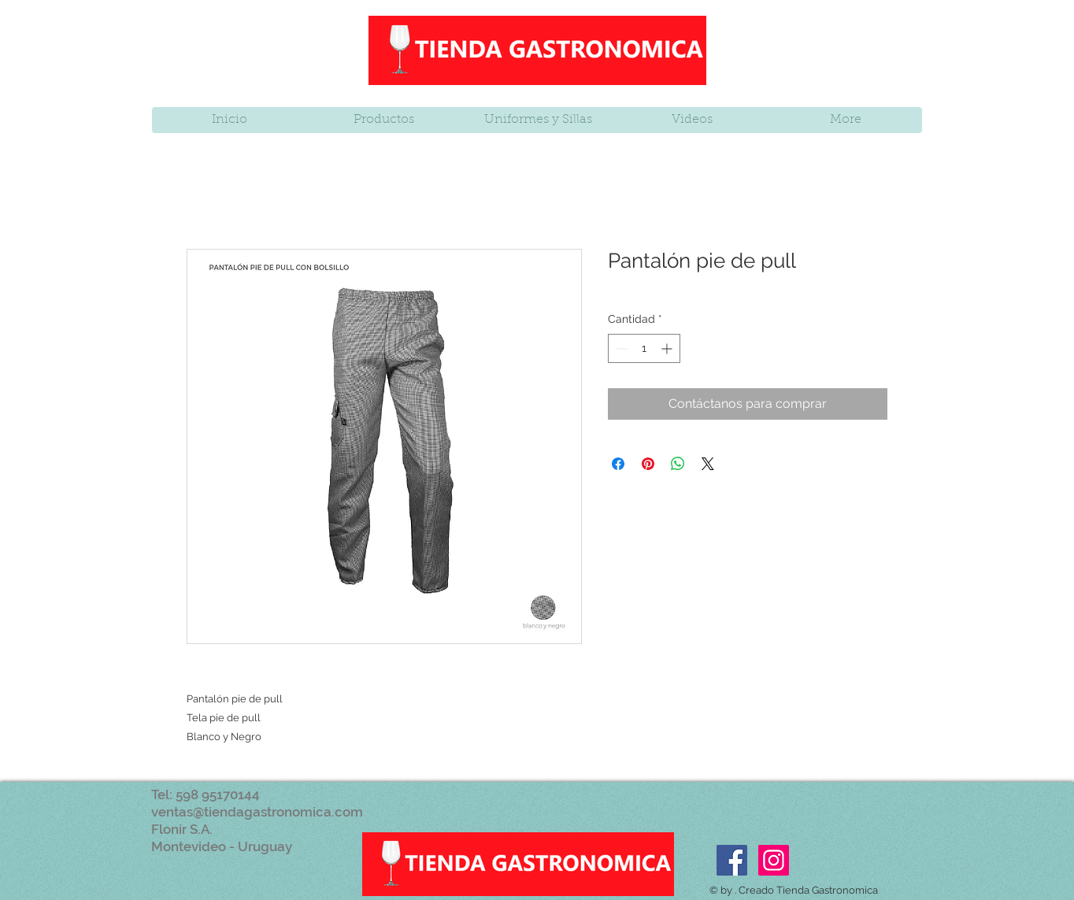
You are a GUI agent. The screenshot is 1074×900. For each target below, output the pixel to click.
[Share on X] (707, 463)
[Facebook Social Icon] (732, 860)
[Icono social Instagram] (773, 860)
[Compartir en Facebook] (618, 463)
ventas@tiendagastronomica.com (257, 812)
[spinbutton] (644, 348)
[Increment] (668, 348)
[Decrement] (620, 348)
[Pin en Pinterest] (648, 463)
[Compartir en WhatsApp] (677, 463)
